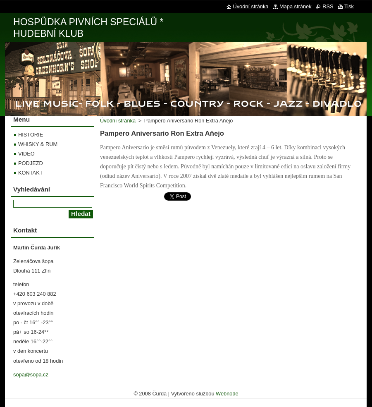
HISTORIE (30, 135)
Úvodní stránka (118, 120)
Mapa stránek (295, 6)
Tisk (349, 6)
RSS (327, 6)
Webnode (227, 393)
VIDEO (26, 154)
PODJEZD (30, 163)
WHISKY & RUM (37, 144)
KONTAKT (30, 173)
